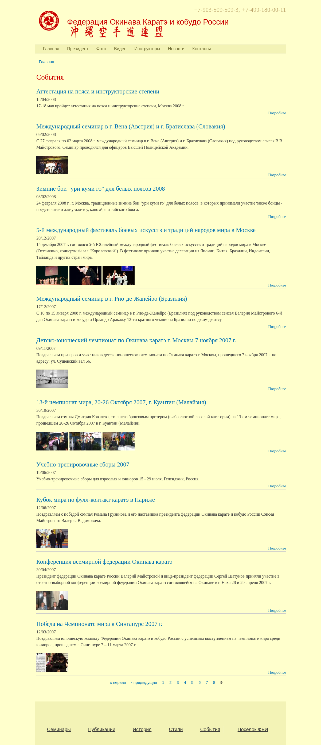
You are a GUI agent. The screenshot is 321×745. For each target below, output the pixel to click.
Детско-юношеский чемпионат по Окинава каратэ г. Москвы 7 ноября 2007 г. (136, 340)
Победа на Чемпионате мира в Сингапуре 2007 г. (99, 624)
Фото (101, 48)
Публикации (101, 729)
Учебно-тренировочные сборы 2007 (82, 464)
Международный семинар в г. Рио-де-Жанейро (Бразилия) (111, 298)
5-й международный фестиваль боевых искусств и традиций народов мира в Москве (146, 230)
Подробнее (277, 113)
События (210, 729)
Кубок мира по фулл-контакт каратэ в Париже (95, 499)
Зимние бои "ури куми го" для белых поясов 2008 (100, 188)
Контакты (201, 48)
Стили (176, 729)
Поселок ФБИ (253, 729)
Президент (77, 48)
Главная (51, 48)
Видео (120, 48)
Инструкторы (147, 48)
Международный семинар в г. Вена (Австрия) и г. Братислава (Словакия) (130, 126)
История (142, 729)
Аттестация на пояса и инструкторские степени (97, 91)
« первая (118, 683)
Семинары (59, 729)
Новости (176, 48)
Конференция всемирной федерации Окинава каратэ (104, 561)
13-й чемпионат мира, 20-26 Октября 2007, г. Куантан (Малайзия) (121, 402)
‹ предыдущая (144, 683)
